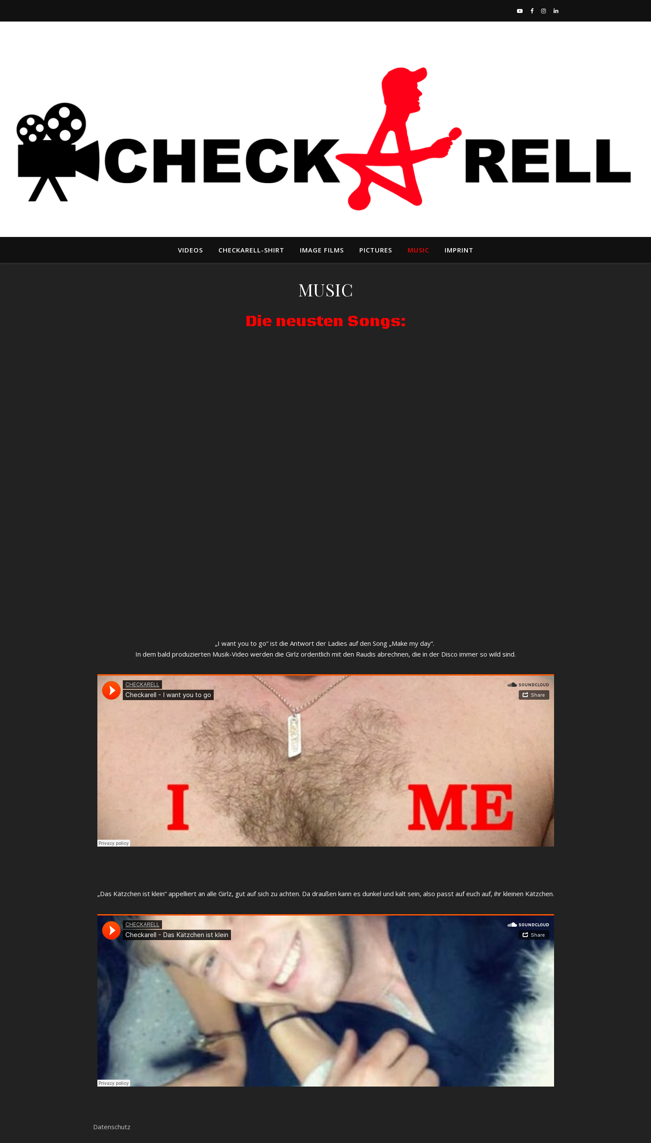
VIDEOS (190, 250)
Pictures (375, 250)
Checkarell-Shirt (251, 250)
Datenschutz (112, 1126)
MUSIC (418, 250)
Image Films (322, 250)
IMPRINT (459, 250)
